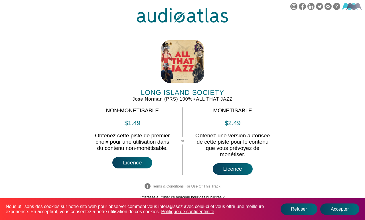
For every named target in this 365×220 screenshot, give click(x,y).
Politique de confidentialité (187, 211)
